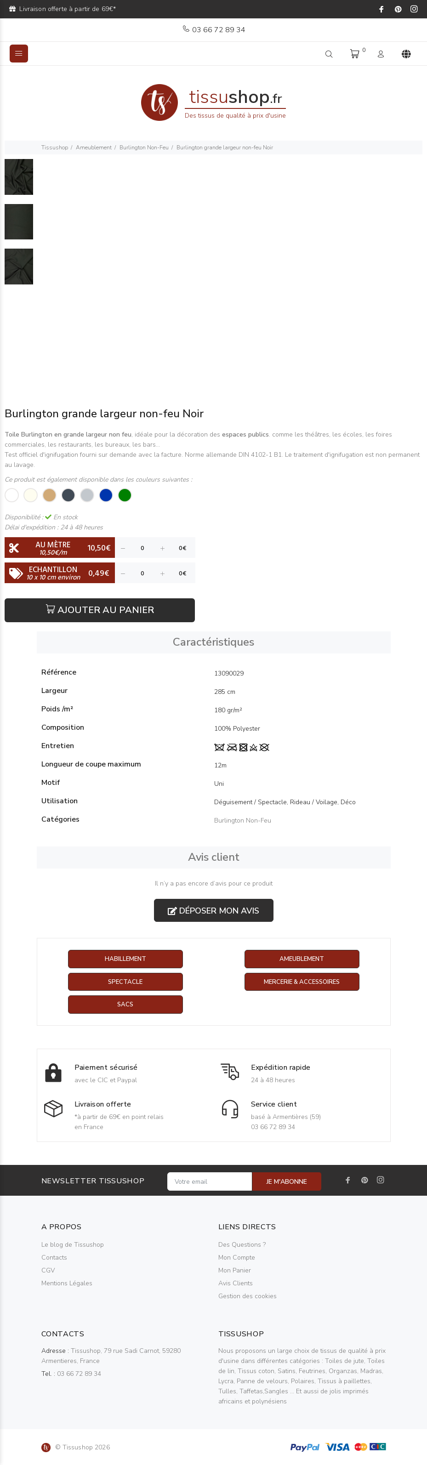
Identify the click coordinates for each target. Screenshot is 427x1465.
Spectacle (125, 982)
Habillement (125, 959)
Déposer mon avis (213, 910)
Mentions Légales (66, 1284)
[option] (19, 181)
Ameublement (94, 147)
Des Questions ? (242, 1245)
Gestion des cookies (247, 1297)
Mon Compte (236, 1258)
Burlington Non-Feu (144, 147)
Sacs (125, 1005)
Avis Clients (235, 1284)
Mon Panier (234, 1271)
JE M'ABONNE (287, 1182)
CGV (48, 1271)
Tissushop (54, 147)
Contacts (54, 1258)
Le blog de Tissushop (72, 1245)
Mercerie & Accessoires (301, 982)
